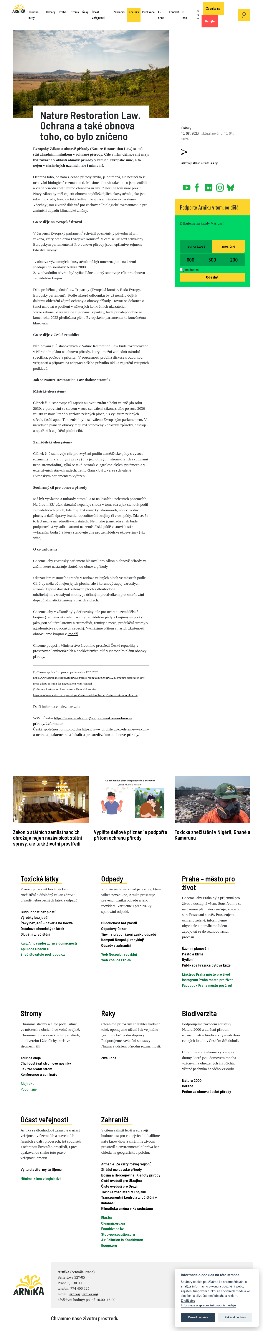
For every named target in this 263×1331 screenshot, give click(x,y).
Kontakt (174, 12)
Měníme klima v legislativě (41, 1178)
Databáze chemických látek (42, 928)
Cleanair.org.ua (113, 1223)
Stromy (74, 12)
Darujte (210, 21)
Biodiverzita (199, 1013)
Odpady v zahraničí (116, 945)
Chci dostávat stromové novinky (46, 1063)
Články (186, 127)
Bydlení (188, 959)
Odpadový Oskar (114, 928)
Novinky (134, 12)
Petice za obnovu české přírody (206, 1091)
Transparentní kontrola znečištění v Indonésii (129, 1200)
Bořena (187, 1085)
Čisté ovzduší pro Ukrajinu (121, 1180)
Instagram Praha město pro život (207, 979)
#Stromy (186, 163)
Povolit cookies (198, 1317)
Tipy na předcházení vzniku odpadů (128, 934)
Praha (62, 12)
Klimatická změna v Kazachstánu (127, 1208)
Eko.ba (106, 1217)
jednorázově (196, 246)
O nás (184, 15)
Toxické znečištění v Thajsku (123, 1191)
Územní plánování (195, 948)
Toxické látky (33, 15)
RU (198, 14)
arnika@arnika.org (83, 1294)
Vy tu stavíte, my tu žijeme (41, 1169)
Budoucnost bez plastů (38, 911)
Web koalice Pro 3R (116, 959)
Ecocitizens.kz (112, 1228)
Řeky (85, 12)
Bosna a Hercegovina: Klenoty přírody (130, 1175)
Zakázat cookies (235, 1317)
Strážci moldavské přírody (121, 1169)
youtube (186, 186)
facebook (198, 186)
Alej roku (28, 1083)
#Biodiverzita (201, 163)
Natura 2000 (192, 1080)
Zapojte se (213, 8)
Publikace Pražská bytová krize (206, 965)
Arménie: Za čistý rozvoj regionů (126, 1163)
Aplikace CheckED (35, 948)
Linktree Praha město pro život (206, 974)
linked (209, 186)
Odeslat (212, 277)
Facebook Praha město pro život (207, 985)
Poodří (73, 634)
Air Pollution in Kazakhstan (122, 1239)
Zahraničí (119, 12)
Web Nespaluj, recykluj (119, 954)
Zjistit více (188, 1300)
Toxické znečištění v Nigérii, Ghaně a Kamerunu (212, 835)
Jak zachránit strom (36, 1068)
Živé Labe (108, 1057)
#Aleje (214, 163)
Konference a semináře (39, 1074)
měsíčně (228, 246)
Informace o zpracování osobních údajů (208, 1305)
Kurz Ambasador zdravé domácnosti (49, 943)
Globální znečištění (35, 934)
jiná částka (191, 269)
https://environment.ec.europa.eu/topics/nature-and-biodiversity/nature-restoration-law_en (85, 695)
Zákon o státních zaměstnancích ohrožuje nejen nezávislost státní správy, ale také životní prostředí (47, 838)
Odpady (50, 12)
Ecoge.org (109, 1245)
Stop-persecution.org (118, 1234)
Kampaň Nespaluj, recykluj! (122, 939)
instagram (220, 186)
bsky (230, 186)
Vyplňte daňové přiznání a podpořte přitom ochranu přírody (130, 835)
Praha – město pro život (208, 883)
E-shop (161, 15)
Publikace (148, 12)
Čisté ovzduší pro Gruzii (119, 1186)
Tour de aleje (31, 1057)
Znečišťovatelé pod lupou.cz (43, 954)
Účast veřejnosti (98, 15)
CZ (198, 11)
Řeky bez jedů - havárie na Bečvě (47, 922)
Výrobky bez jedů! (34, 917)
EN (198, 18)
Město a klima (192, 954)
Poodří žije (29, 1089)
